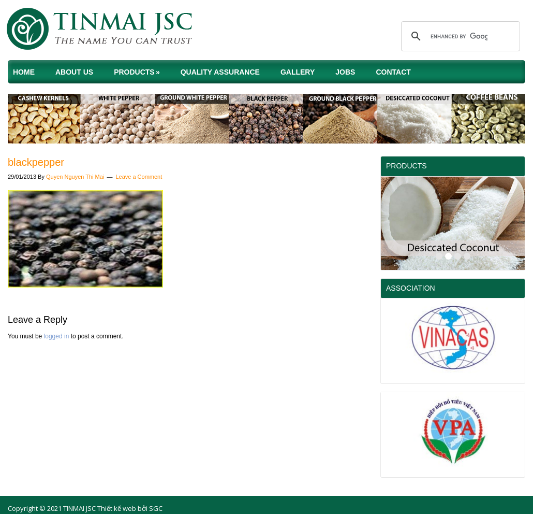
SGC (155, 508)
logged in (56, 336)
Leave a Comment (138, 177)
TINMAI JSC (108, 31)
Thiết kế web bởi (122, 508)
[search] (459, 36)
